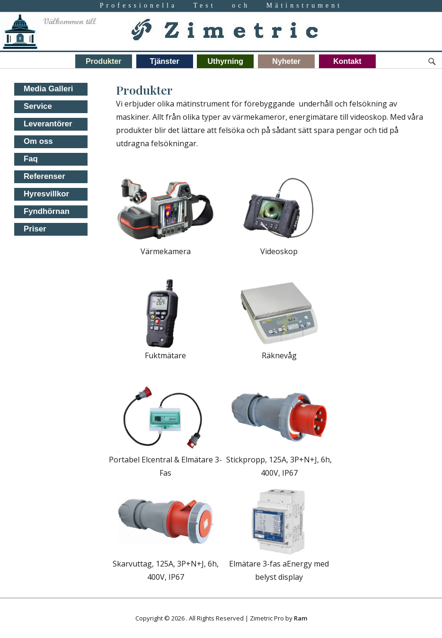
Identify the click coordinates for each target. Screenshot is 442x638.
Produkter (104, 61)
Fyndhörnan (47, 211)
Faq (31, 158)
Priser (35, 228)
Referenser (44, 176)
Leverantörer (48, 123)
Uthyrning (226, 61)
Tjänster (164, 61)
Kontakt (347, 61)
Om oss (38, 141)
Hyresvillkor (46, 193)
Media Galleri (48, 88)
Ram (300, 618)
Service (38, 106)
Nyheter (286, 61)
